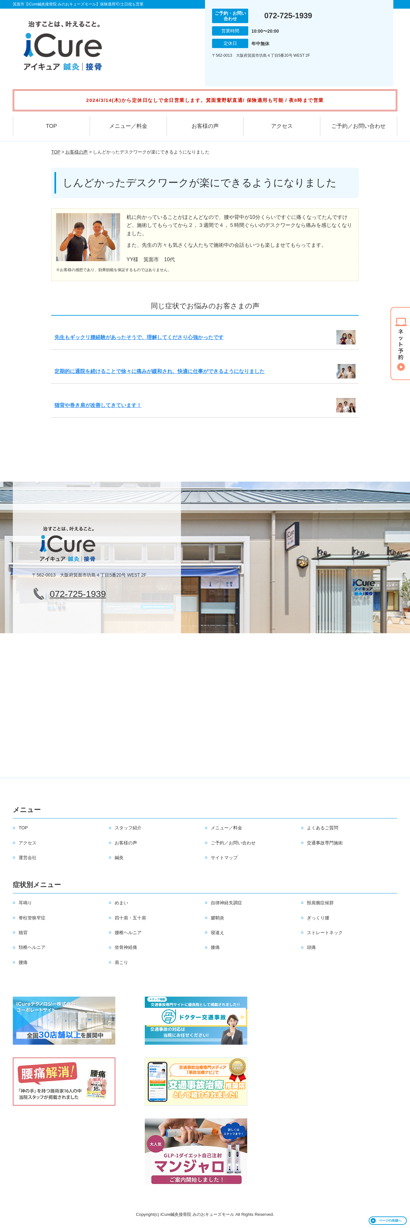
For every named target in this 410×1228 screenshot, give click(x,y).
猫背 (23, 932)
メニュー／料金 (128, 126)
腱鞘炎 (217, 917)
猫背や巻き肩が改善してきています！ (98, 405)
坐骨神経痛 (126, 947)
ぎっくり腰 (318, 917)
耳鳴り (25, 902)
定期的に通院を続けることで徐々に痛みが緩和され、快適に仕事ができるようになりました (159, 371)
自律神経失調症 (226, 902)
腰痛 (23, 962)
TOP (51, 126)
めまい (121, 902)
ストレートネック (325, 932)
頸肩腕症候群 (320, 902)
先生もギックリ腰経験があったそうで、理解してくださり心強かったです (139, 337)
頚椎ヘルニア (32, 947)
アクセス (282, 126)
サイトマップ (224, 857)
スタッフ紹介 (128, 827)
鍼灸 (119, 857)
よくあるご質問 (322, 827)
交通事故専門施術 (325, 842)
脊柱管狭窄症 (32, 917)
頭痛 (311, 947)
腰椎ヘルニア (128, 932)
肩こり (121, 962)
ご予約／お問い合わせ (358, 126)
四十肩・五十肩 (130, 917)
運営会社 (28, 857)
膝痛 (215, 947)
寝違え (217, 932)
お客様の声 (205, 126)
